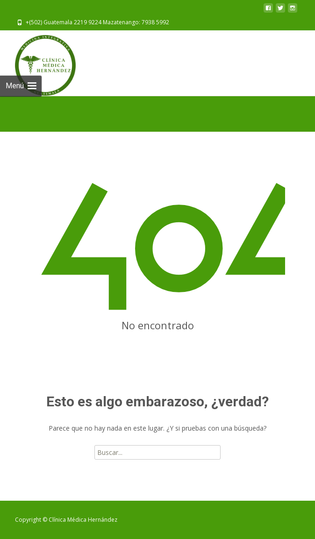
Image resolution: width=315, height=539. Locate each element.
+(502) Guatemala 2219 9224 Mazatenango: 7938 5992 (97, 22)
